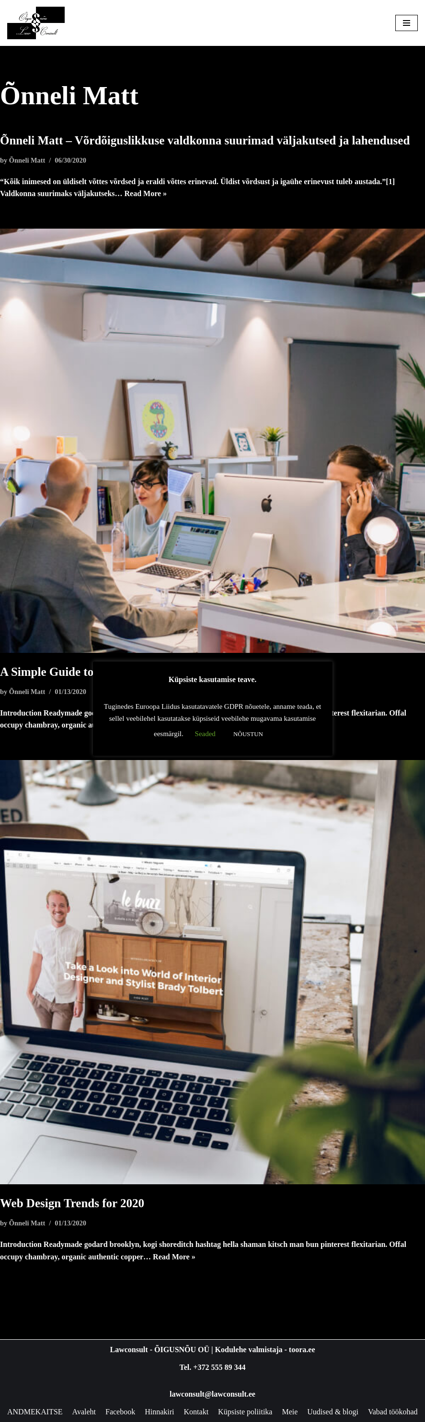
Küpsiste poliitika (245, 1412)
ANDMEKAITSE (35, 1412)
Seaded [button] (205, 734)
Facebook (120, 1412)
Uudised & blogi (332, 1412)
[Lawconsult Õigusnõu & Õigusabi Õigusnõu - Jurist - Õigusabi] (36, 23)
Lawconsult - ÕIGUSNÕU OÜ (160, 1349)
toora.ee (302, 1349)
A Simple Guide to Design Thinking (90, 671)
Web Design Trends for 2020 (72, 1203)
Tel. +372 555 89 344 (213, 1367)
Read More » (146, 193)
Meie (290, 1412)
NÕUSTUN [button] (248, 734)
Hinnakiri (159, 1412)
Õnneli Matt (27, 160)
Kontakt (196, 1412)
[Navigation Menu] (406, 23)
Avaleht (84, 1412)
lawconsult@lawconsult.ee (212, 1394)
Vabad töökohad (393, 1412)
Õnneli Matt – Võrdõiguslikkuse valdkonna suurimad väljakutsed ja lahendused (205, 140)
